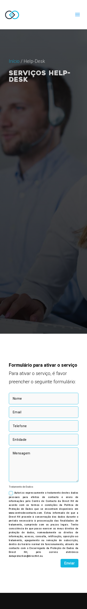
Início (14, 73)
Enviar (69, 563)
